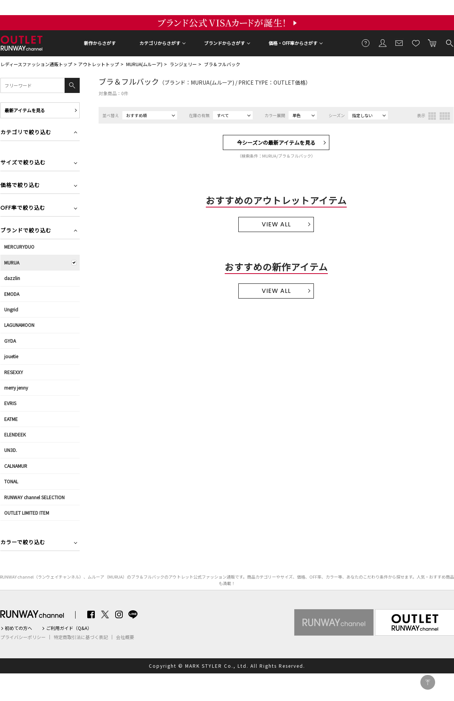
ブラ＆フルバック (222, 64)
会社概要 (125, 637)
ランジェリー (183, 64)
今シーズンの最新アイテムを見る (276, 142)
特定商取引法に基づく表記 (81, 637)
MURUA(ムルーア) (144, 64)
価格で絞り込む (20, 186)
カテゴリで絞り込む (25, 133)
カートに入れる (432, 42)
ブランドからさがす (224, 43)
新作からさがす (100, 43)
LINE (132, 614)
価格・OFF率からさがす (293, 43)
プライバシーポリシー (23, 637)
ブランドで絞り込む (25, 231)
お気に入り (415, 42)
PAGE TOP (427, 682)
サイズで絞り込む (23, 163)
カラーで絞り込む (22, 543)
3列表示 (432, 116)
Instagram (119, 614)
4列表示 (445, 116)
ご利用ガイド (366, 42)
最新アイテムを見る (25, 110)
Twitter (105, 614)
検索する (449, 42)
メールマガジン (399, 42)
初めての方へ (18, 628)
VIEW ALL (276, 224)
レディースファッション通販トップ (36, 64)
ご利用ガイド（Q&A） (69, 628)
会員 (382, 42)
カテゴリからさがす (159, 43)
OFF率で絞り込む (22, 208)
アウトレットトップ (98, 64)
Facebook (91, 614)
